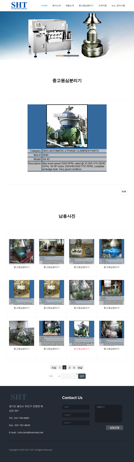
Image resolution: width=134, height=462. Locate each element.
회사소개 (56, 5)
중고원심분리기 (86, 5)
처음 (54, 367)
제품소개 (70, 5)
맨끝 (80, 367)
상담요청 (114, 427)
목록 (124, 191)
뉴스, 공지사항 (118, 5)
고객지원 (102, 5)
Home (44, 5)
